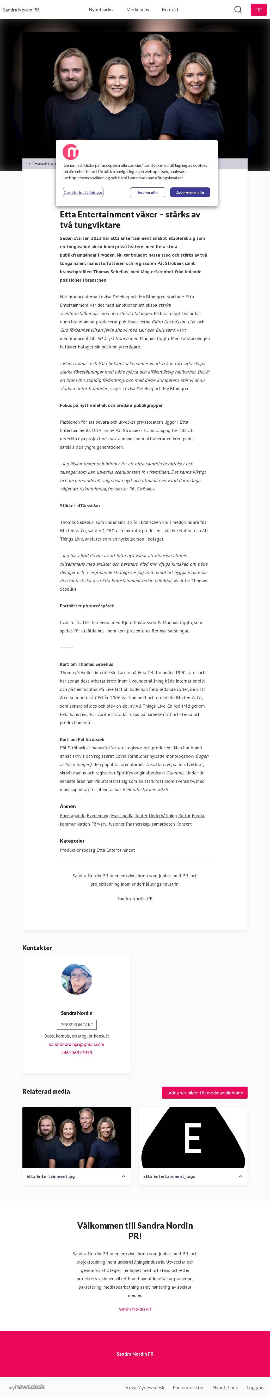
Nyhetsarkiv (101, 9)
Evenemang (98, 816)
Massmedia (122, 816)
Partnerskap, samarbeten (150, 824)
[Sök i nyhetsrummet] (238, 9)
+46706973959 (76, 1053)
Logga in (255, 1387)
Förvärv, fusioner (108, 824)
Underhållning (163, 816)
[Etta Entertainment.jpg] (76, 1137)
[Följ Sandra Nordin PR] (259, 10)
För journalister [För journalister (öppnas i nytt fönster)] (188, 1387)
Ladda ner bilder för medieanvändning (204, 1092)
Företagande (72, 816)
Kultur (184, 816)
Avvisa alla (147, 192)
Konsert (184, 824)
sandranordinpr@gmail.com (76, 1044)
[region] (137, 173)
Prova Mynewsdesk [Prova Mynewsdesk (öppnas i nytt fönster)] (144, 1387)
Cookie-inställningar (83, 192)
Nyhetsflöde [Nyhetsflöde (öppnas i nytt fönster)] (225, 1387)
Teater (141, 816)
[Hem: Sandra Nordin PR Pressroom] (21, 10)
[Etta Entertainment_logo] (193, 1137)
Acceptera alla (190, 192)
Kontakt (170, 9)
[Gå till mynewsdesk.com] (27, 1387)
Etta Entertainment (115, 850)
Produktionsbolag (77, 850)
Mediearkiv (137, 9)
